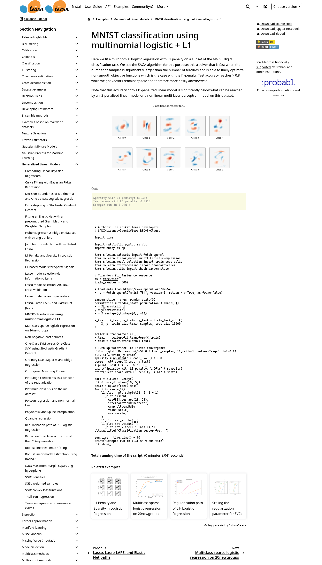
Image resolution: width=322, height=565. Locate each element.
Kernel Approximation (37, 521)
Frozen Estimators (34, 140)
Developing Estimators (37, 109)
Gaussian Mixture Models (39, 146)
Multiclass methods (35, 554)
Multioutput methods (36, 560)
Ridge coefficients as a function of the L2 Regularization (48, 438)
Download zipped (270, 34)
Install (77, 6)
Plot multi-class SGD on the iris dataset (46, 391)
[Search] (248, 6)
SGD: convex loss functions (43, 490)
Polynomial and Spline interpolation (50, 412)
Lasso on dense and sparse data (47, 296)
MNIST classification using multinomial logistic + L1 (44, 316)
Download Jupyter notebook (278, 29)
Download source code (274, 24)
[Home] (88, 19)
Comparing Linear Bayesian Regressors (44, 173)
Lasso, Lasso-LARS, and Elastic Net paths (48, 305)
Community (141, 6)
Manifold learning (34, 527)
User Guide (93, 6)
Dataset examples (34, 89)
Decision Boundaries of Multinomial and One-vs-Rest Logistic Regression (50, 196)
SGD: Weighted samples (41, 483)
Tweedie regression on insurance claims (48, 505)
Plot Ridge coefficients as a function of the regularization (49, 380)
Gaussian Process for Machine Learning (42, 155)
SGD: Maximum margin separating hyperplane (49, 468)
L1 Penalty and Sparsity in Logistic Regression (48, 257)
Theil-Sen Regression (39, 497)
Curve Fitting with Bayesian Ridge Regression (48, 184)
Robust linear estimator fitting (46, 448)
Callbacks (28, 57)
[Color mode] (256, 6)
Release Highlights (34, 37)
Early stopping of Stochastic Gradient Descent (50, 207)
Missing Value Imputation (39, 540)
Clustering (29, 70)
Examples (121, 6)
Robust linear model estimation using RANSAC (51, 456)
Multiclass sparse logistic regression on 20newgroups (50, 328)
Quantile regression (38, 418)
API (107, 6)
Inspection (29, 514)
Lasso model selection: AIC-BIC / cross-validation (47, 287)
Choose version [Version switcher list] (285, 6)
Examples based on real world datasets (42, 124)
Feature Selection (34, 133)
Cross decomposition (36, 83)
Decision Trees (32, 96)
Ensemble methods (35, 115)
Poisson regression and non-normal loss (50, 403)
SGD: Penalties (35, 477)
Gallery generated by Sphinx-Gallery (225, 525)
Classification (31, 63)
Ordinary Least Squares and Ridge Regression (48, 362)
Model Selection (33, 547)
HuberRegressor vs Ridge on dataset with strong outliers (50, 235)
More (161, 6)
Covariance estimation (37, 76)
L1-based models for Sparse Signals (49, 267)
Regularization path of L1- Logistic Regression (48, 427)
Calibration (29, 50)
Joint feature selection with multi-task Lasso (51, 246)
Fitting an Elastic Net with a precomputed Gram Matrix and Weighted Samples (46, 221)
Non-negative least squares (44, 337)
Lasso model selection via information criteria (42, 276)
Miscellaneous (31, 534)
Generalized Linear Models (41, 164)
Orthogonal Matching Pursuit (45, 371)
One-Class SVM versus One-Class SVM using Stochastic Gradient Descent (47, 348)
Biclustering (30, 44)
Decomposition (32, 102)
